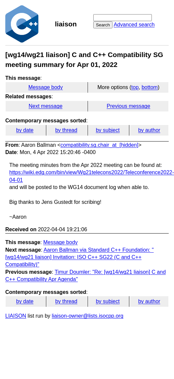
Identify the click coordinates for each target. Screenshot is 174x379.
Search (103, 24)
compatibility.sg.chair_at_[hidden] (99, 145)
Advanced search (134, 24)
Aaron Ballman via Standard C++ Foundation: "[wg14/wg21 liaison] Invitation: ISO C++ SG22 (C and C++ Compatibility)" (79, 257)
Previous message (129, 106)
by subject (108, 130)
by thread (66, 130)
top (135, 87)
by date (24, 130)
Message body (45, 87)
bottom (150, 87)
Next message (46, 106)
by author (149, 130)
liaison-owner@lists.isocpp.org (87, 316)
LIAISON (15, 316)
